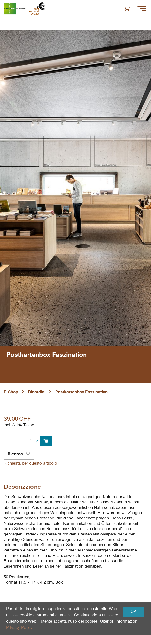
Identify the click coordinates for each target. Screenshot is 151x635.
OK (133, 612)
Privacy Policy (19, 628)
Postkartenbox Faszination (81, 392)
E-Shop (11, 392)
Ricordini (36, 392)
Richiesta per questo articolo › (31, 464)
